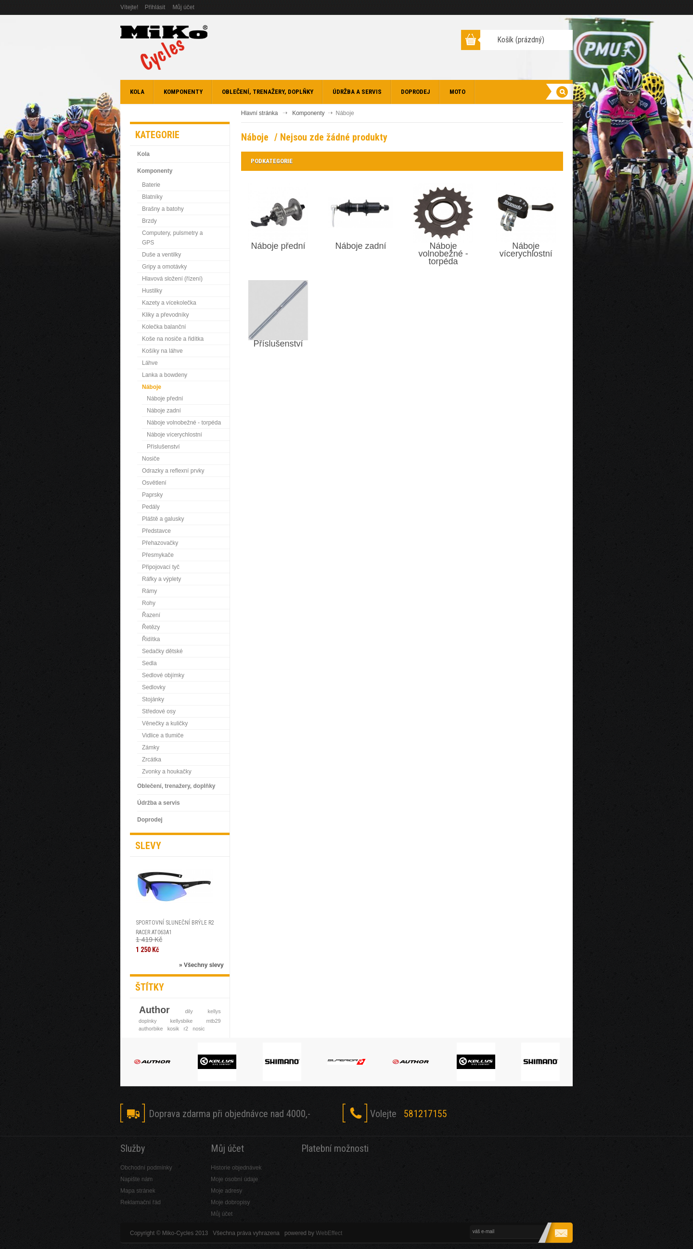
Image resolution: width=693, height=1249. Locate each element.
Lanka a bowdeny (164, 375)
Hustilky (152, 290)
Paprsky (152, 494)
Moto (457, 91)
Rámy (149, 591)
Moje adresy (226, 1190)
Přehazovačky (160, 543)
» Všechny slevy (201, 965)
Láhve (150, 363)
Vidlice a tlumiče (162, 735)
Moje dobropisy (230, 1202)
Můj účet (183, 7)
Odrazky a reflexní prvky (173, 470)
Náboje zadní (164, 410)
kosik (173, 1028)
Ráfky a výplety (161, 579)
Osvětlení (154, 482)
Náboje (151, 387)
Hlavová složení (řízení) (172, 278)
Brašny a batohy (163, 209)
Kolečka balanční (164, 326)
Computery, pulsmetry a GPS (172, 238)
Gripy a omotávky (164, 266)
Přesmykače (158, 555)
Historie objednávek (236, 1167)
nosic (198, 1028)
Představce (156, 531)
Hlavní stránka (259, 113)
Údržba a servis (357, 91)
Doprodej (415, 91)
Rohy (148, 603)
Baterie (151, 184)
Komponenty (183, 91)
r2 (185, 1028)
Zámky (150, 747)
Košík (520, 39)
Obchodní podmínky (146, 1167)
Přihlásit (155, 7)
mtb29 (213, 1021)
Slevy (148, 845)
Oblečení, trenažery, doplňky (267, 91)
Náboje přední (165, 398)
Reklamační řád (140, 1202)
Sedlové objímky (163, 675)
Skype (537, 1114)
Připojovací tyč (161, 567)
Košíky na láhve (162, 351)
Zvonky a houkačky (167, 771)
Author (154, 1009)
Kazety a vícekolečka (169, 302)
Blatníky (152, 196)
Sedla (149, 663)
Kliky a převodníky (165, 314)
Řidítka (151, 639)
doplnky (147, 1021)
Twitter (514, 1114)
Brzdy (149, 221)
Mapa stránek (137, 1190)
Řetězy (151, 627)
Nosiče (151, 458)
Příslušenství (163, 446)
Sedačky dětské (162, 651)
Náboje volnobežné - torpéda (184, 422)
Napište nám (136, 1179)
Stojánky (153, 699)
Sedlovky (154, 687)
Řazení (151, 615)
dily (188, 1011)
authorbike (151, 1028)
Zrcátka (151, 759)
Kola (137, 91)
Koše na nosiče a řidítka (173, 338)
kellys (214, 1011)
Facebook (490, 1114)
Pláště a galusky (163, 518)
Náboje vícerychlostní (174, 434)
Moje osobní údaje (234, 1179)
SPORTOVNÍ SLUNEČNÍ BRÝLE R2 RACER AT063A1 (175, 927)
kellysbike (181, 1021)
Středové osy (159, 711)
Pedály (151, 506)
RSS (561, 1114)
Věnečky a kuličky (165, 723)
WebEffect (329, 1233)
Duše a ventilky (161, 254)
